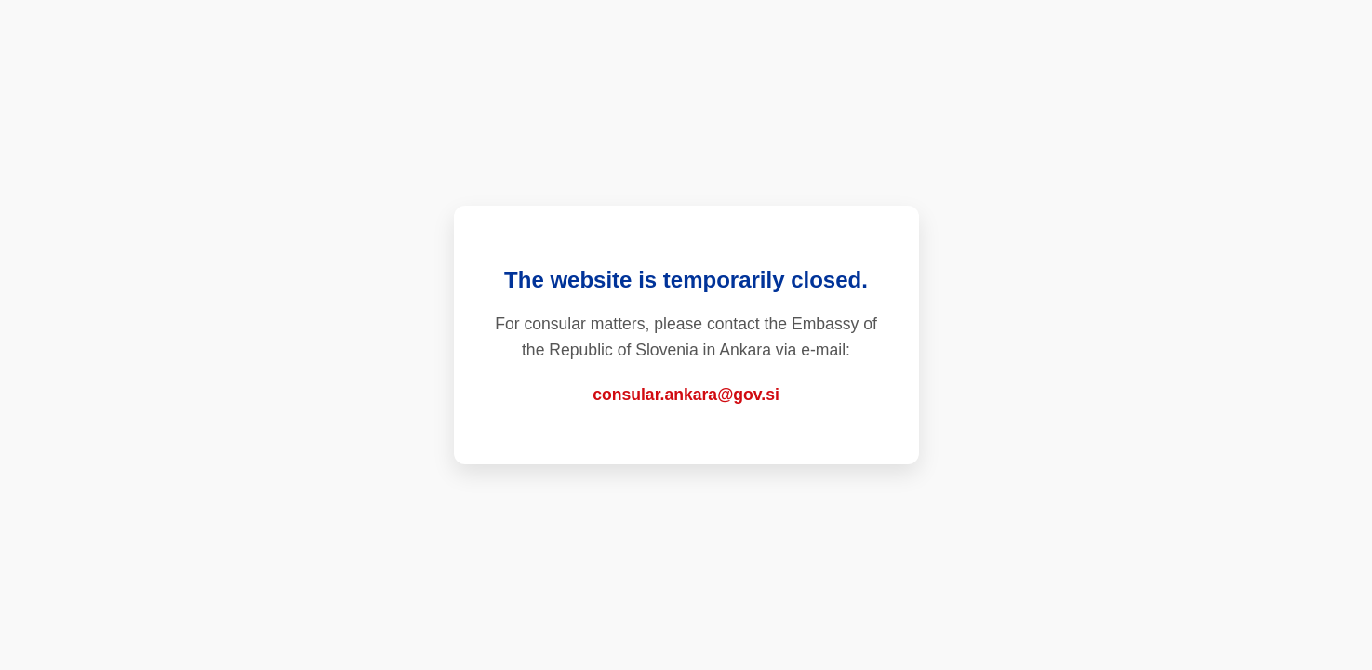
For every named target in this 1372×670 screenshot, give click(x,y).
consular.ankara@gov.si (686, 394)
